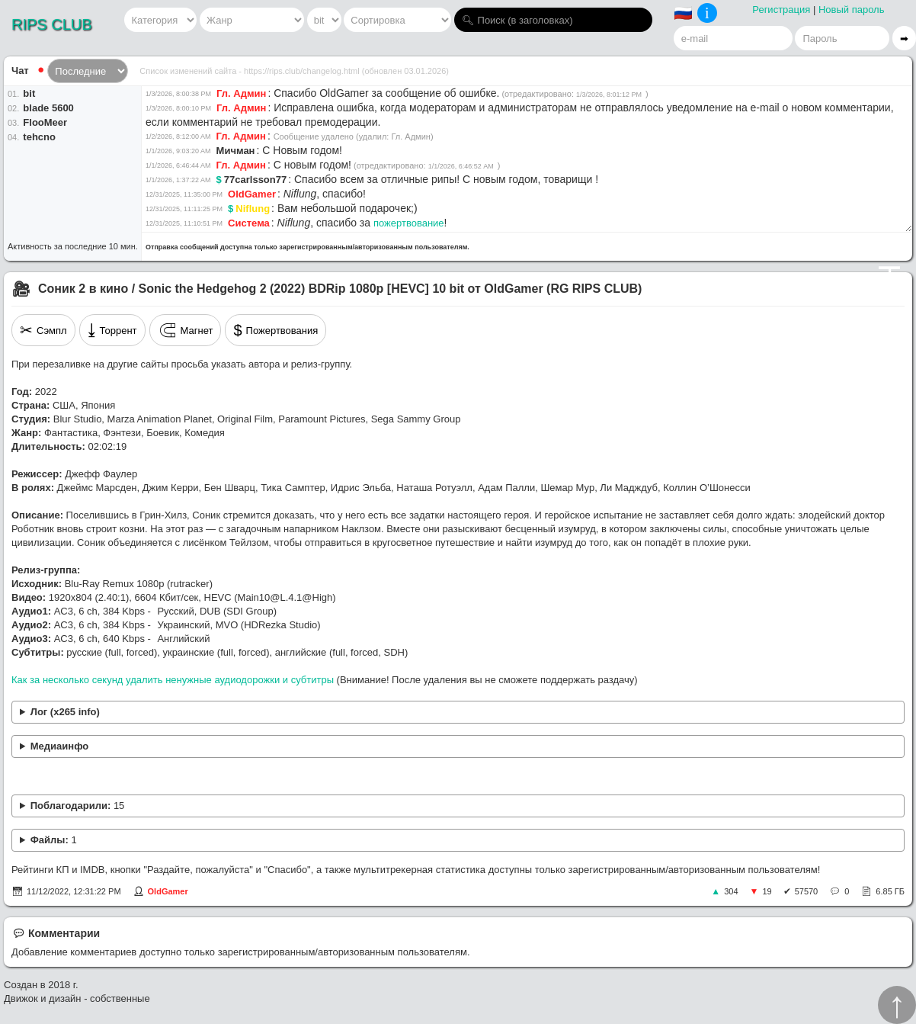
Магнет (185, 330)
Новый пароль (851, 9)
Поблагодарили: (77, 805)
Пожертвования (275, 330)
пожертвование (408, 223)
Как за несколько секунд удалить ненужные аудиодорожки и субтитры (172, 679)
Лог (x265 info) (65, 711)
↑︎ (897, 1005)
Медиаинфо (59, 746)
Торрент (112, 330)
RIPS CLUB (51, 24)
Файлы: (53, 840)
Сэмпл (43, 330)
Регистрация (781, 9)
